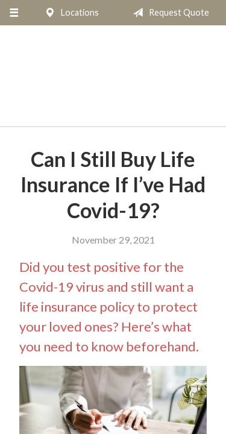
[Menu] (13, 12)
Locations (69, 12)
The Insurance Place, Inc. (113, 81)
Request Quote (168, 12)
